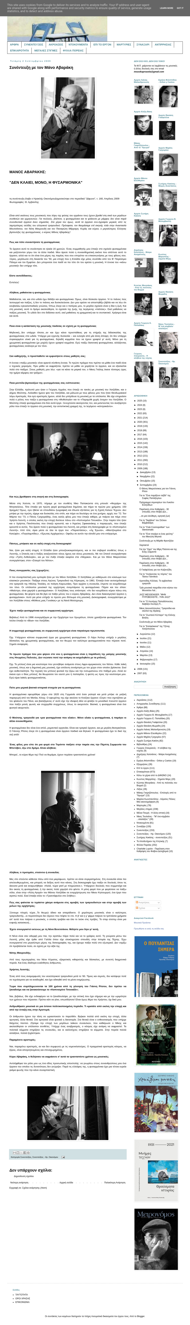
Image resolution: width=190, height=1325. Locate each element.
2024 (140, 405)
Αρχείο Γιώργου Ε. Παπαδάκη (151, 718)
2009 (140, 468)
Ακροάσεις (142, 700)
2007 (140, 673)
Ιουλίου (143, 638)
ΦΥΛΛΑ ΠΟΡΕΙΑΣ (73, 50)
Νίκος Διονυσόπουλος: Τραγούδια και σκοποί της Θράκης (157, 609)
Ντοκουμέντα (143, 823)
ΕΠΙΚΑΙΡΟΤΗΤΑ (19, 50)
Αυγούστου (145, 634)
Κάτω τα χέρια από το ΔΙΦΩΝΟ (151, 775)
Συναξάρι (141, 826)
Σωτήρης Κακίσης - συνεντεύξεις (152, 837)
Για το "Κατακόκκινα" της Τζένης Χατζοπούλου (154, 627)
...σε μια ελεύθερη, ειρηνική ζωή (154, 516)
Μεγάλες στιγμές (145, 809)
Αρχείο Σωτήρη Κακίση (148, 740)
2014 (140, 447)
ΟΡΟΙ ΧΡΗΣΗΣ (22, 1298)
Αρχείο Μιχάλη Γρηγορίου (149, 737)
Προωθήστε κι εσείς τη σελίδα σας (149, 929)
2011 (140, 460)
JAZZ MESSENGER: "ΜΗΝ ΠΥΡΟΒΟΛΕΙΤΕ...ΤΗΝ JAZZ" (154, 595)
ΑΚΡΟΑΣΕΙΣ (56, 44)
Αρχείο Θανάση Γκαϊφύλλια (150, 722)
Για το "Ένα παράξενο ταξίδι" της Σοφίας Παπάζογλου (155, 496)
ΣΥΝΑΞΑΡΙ (143, 44)
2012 (140, 456)
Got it (180, 8)
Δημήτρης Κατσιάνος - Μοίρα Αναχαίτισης (156, 754)
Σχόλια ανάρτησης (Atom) (34, 1188)
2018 (140, 430)
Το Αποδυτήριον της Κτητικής (150, 841)
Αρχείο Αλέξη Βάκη (146, 711)
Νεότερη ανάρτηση (19, 1182)
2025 (140, 400)
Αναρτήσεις (142, 902)
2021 (140, 417)
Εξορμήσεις (142, 764)
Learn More (166, 8)
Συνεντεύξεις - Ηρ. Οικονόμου (45, 1157)
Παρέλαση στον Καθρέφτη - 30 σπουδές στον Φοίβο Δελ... (154, 510)
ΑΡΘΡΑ (14, 44)
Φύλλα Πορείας (144, 845)
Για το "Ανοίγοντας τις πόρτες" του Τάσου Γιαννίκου (155, 575)
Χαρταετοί (144, 545)
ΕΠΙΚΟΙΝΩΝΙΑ (22, 1302)
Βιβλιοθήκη (142, 744)
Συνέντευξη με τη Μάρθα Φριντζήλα (156, 540)
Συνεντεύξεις (25, 1157)
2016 (140, 439)
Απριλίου (144, 651)
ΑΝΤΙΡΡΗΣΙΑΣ (163, 44)
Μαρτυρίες (142, 805)
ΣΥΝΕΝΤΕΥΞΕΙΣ (33, 44)
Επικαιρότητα (143, 771)
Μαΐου (143, 647)
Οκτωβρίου (145, 481)
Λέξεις (140, 789)
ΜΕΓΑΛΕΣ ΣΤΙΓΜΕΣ (46, 50)
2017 (140, 434)
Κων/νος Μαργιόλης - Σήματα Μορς (154, 779)
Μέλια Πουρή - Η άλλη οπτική (151, 813)
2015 (140, 443)
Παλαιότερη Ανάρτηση (114, 1182)
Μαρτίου (144, 655)
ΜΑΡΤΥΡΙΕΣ (124, 44)
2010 (140, 464)
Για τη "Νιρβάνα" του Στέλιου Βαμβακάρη (153, 521)
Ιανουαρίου (145, 663)
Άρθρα (140, 707)
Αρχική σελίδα (66, 1182)
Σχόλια (140, 908)
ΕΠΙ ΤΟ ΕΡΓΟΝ (102, 44)
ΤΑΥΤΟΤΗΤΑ (21, 1294)
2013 (140, 451)
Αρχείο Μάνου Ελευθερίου (149, 733)
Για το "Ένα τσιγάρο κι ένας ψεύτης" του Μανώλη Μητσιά (156, 535)
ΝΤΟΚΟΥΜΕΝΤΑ (78, 44)
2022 (140, 413)
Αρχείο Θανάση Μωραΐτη (149, 726)
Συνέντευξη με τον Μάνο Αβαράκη (155, 622)
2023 (140, 409)
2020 (140, 422)
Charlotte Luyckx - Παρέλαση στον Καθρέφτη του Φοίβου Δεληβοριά (153, 850)
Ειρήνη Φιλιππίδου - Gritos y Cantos (154, 760)
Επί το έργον (143, 768)
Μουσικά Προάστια (142, 923)
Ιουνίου (143, 642)
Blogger (140, 1316)
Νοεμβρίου (145, 476)
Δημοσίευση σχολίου (24, 1176)
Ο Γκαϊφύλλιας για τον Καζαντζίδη (155, 569)
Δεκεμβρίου (146, 472)
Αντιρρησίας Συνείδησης (148, 704)
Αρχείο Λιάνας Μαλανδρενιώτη (151, 729)
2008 (140, 669)
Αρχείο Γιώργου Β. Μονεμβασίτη (152, 715)
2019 (140, 426)
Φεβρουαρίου (146, 659)
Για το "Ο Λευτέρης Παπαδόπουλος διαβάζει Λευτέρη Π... (156, 602)
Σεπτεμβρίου (146, 485)
